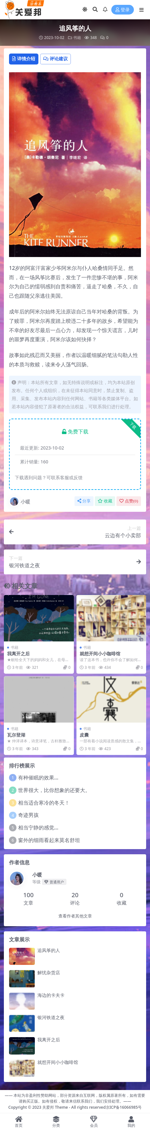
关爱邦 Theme (55, 1107)
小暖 (19, 501)
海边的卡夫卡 (51, 995)
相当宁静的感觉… (38, 827)
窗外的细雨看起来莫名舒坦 (49, 840)
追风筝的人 (48, 950)
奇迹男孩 (28, 814)
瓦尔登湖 (16, 735)
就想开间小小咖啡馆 (100, 653)
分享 (84, 501)
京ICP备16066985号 (124, 1107)
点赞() (128, 501)
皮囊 (84, 735)
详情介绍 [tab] (23, 58)
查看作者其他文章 (75, 916)
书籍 (77, 37)
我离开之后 (18, 653)
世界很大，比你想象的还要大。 (54, 790)
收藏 (105, 501)
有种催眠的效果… (38, 777)
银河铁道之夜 (51, 1017)
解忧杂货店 (48, 972)
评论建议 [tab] (55, 58)
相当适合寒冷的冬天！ (44, 802)
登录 (122, 9)
